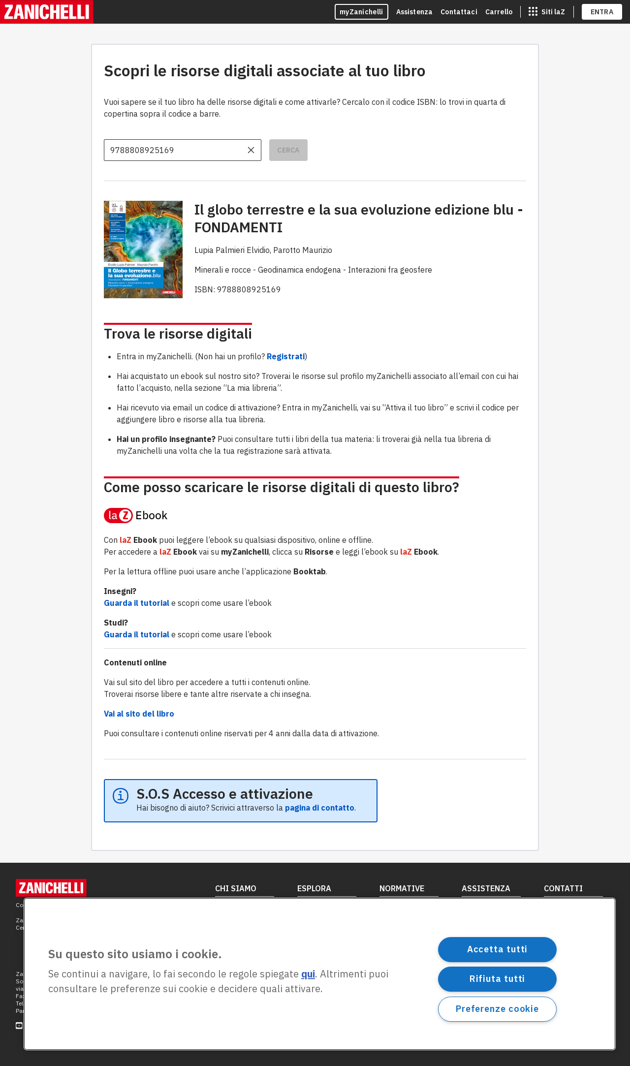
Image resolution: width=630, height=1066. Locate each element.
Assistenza (414, 11)
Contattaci (459, 11)
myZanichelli (361, 11)
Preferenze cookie (497, 1008)
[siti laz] (547, 12)
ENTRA (602, 11)
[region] (320, 974)
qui (308, 974)
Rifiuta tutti (498, 978)
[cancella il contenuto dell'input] (251, 150)
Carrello (498, 11)
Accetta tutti (497, 949)
